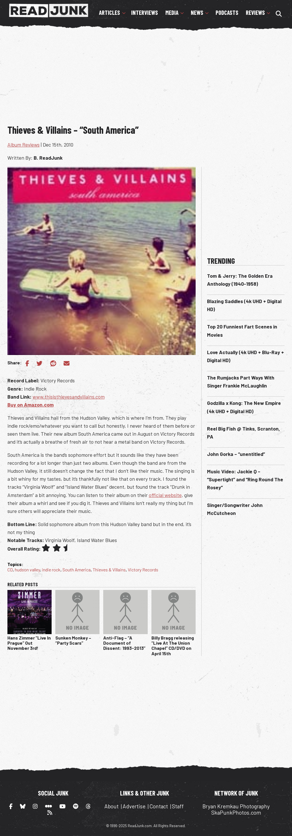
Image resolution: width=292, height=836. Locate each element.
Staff (178, 806)
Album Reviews (23, 144)
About (111, 806)
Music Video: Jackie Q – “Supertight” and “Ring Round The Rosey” (245, 479)
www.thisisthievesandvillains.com (69, 396)
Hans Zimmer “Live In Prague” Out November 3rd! (29, 643)
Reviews (255, 12)
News (197, 12)
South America (76, 569)
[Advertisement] (149, 76)
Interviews (144, 12)
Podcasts (227, 12)
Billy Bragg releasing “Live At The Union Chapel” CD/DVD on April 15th (172, 645)
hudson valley (27, 569)
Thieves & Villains (109, 569)
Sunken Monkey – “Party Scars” (73, 640)
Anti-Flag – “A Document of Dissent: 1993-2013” (124, 643)
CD (10, 569)
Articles (109, 12)
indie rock (51, 569)
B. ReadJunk (48, 158)
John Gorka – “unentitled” (236, 454)
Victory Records (143, 569)
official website (165, 495)
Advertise (134, 806)
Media (172, 12)
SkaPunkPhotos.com (236, 812)
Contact (158, 806)
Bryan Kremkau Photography (236, 806)
